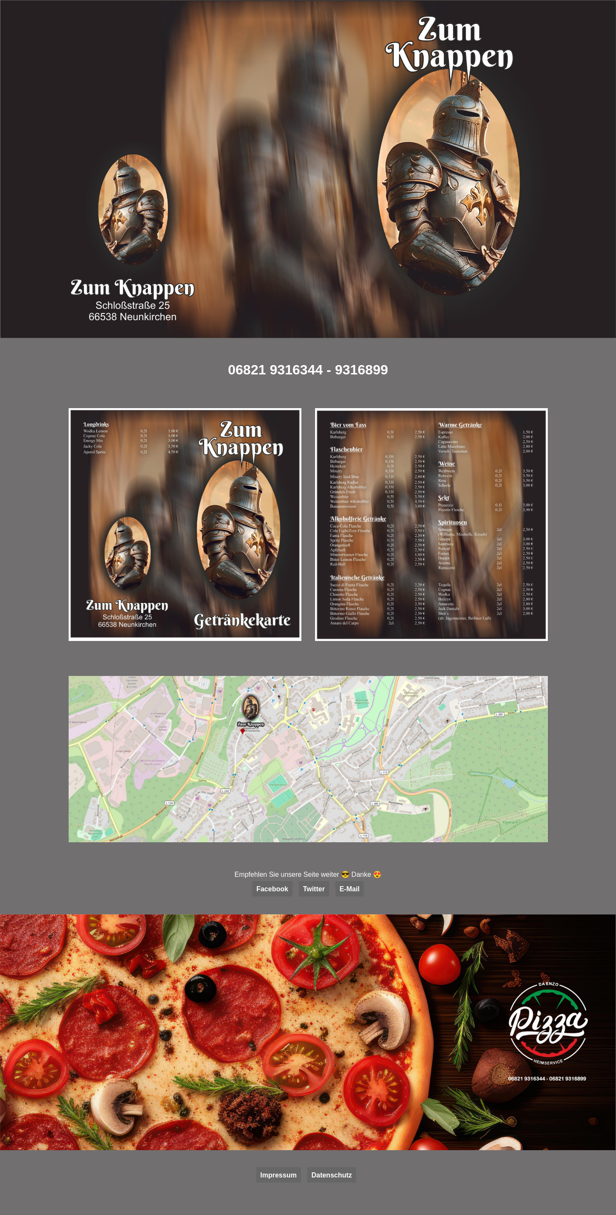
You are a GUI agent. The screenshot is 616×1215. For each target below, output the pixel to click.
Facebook (272, 889)
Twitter (314, 889)
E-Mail (349, 889)
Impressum (278, 1175)
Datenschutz (331, 1175)
